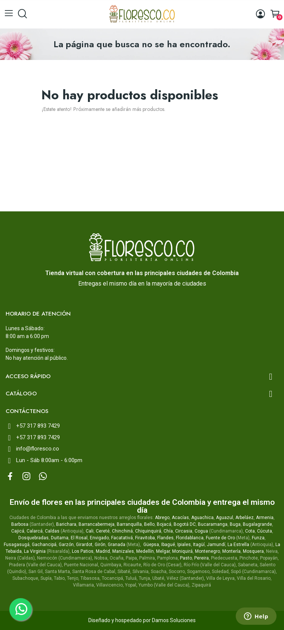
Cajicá (17, 531)
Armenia (265, 517)
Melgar (163, 551)
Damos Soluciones (174, 620)
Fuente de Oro (220, 537)
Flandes (165, 537)
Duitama (59, 537)
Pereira (201, 558)
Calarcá (35, 531)
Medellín (145, 551)
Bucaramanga (212, 524)
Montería (231, 551)
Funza (258, 537)
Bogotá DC (185, 524)
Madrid (103, 551)
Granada (116, 544)
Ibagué (168, 544)
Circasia (183, 531)
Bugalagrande (257, 524)
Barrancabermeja (96, 524)
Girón (100, 544)
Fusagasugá (17, 544)
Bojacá (164, 524)
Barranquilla (129, 524)
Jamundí (216, 544)
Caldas (52, 531)
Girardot (84, 544)
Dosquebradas (33, 537)
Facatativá (122, 537)
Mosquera (253, 551)
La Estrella (238, 544)
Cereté (103, 531)
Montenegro (207, 551)
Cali (90, 531)
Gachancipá (44, 544)
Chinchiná (122, 531)
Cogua (201, 531)
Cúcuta (264, 531)
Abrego (162, 517)
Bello (149, 524)
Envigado (99, 537)
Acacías (180, 517)
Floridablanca (190, 537)
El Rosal (79, 537)
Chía (168, 531)
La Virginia (35, 551)
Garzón (66, 544)
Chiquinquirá (148, 531)
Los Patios (83, 551)
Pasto (186, 558)
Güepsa (151, 544)
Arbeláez (244, 517)
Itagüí (199, 544)
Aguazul (224, 517)
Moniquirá (182, 551)
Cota (250, 531)
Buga (235, 524)
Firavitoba (145, 537)
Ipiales (184, 544)
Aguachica (202, 517)
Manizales (123, 551)
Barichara (66, 524)
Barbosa (19, 524)
